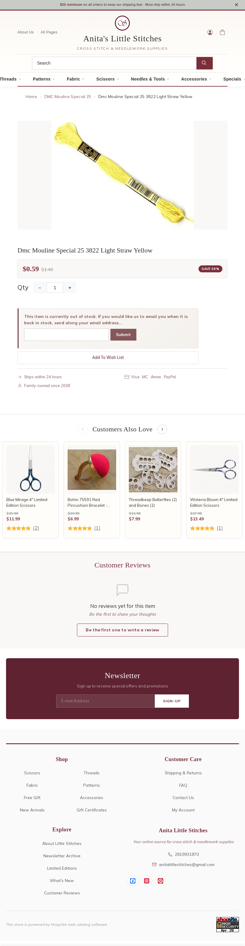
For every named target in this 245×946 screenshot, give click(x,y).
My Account (183, 812)
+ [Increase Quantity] (69, 290)
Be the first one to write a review (122, 633)
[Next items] (163, 431)
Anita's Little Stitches (122, 40)
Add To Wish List (108, 359)
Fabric (73, 81)
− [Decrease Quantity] (39, 290)
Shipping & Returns (183, 775)
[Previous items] (82, 431)
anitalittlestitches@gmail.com (183, 867)
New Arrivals (32, 812)
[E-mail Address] (105, 704)
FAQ (183, 788)
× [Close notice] (236, 5)
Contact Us (183, 800)
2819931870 (183, 857)
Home (31, 98)
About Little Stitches (61, 846)
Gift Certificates (92, 812)
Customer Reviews (62, 895)
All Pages (49, 34)
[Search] (114, 65)
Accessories (194, 81)
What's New (62, 883)
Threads (92, 775)
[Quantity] (54, 289)
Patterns (41, 81)
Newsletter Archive (62, 858)
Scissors (105, 81)
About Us (26, 34)
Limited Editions (62, 871)
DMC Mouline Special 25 (67, 98)
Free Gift (32, 800)
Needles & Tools (148, 81)
